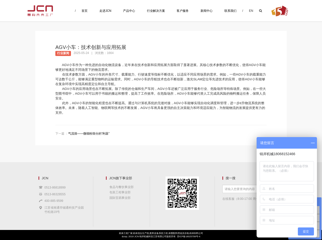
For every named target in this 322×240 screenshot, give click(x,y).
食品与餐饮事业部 (121, 187)
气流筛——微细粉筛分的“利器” (88, 133)
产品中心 (129, 11)
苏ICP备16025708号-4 (188, 236)
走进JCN (105, 11)
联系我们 (230, 11)
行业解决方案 (156, 11)
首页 (85, 11)
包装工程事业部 (120, 192)
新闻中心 (206, 11)
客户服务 (183, 11)
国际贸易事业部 (120, 198)
